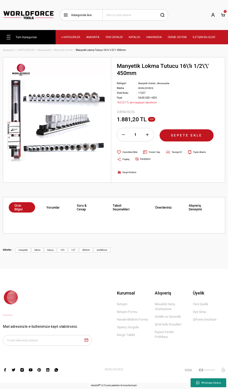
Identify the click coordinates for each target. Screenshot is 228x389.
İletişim (122, 304)
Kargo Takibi (126, 335)
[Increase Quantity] (147, 134)
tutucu (50, 250)
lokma (37, 250)
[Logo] (28, 15)
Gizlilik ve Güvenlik (168, 316)
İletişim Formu (127, 312)
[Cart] (223, 15)
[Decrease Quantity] (123, 134)
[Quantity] (135, 134)
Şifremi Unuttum (204, 319)
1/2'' (73, 250)
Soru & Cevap (82, 207)
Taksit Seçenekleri (121, 207)
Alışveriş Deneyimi (195, 207)
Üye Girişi (199, 312)
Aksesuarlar (165, 83)
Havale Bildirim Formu (132, 319)
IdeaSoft (95, 386)
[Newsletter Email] (47, 340)
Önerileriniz (163, 207)
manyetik (23, 250)
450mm (86, 250)
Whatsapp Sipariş (208, 383)
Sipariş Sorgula (128, 327)
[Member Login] (213, 15)
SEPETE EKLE (187, 135)
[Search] (135, 15)
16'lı (62, 250)
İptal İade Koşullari (168, 324)
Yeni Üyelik (200, 304)
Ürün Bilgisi (18, 207)
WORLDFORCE (146, 88)
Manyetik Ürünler (147, 83)
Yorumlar (53, 207)
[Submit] (86, 340)
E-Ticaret (106, 386)
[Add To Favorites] (128, 152)
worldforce (102, 250)
